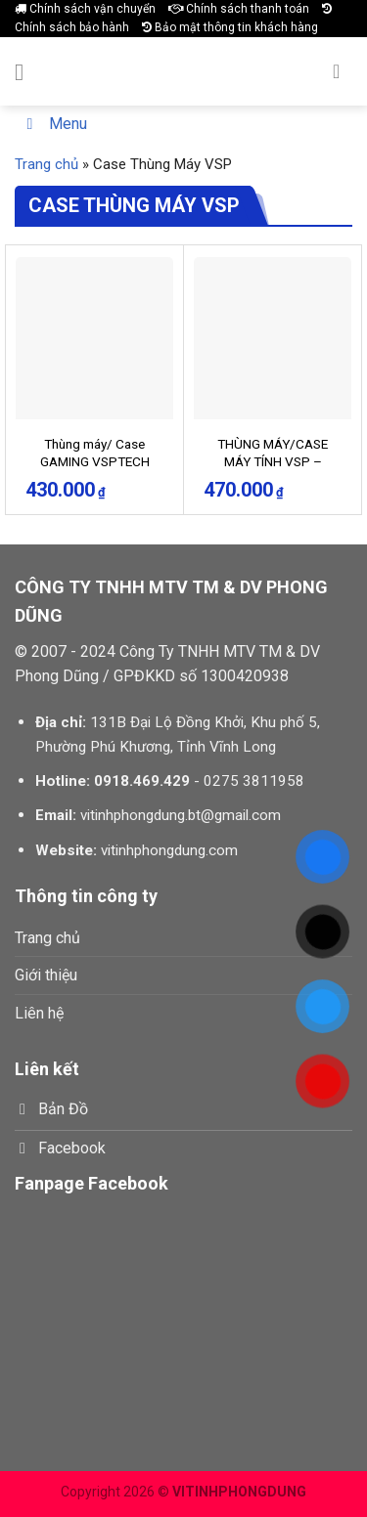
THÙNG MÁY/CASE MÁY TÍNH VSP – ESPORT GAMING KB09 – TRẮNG (273, 469)
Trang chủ (46, 164)
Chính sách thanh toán (238, 9)
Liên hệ (39, 1013)
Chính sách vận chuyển (85, 9)
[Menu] (26, 72)
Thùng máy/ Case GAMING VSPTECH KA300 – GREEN (95, 461)
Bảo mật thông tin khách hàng (230, 27)
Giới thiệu (46, 975)
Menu (53, 123)
